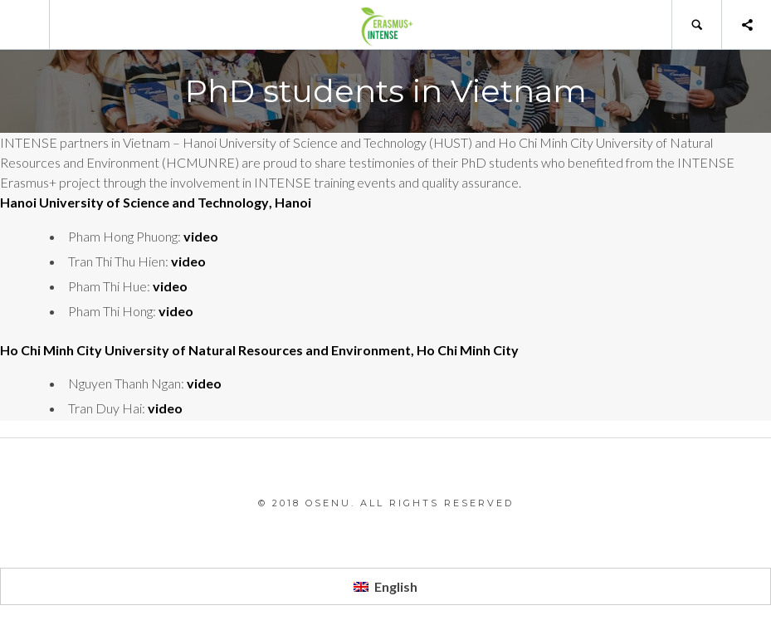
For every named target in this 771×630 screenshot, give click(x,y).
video (200, 236)
